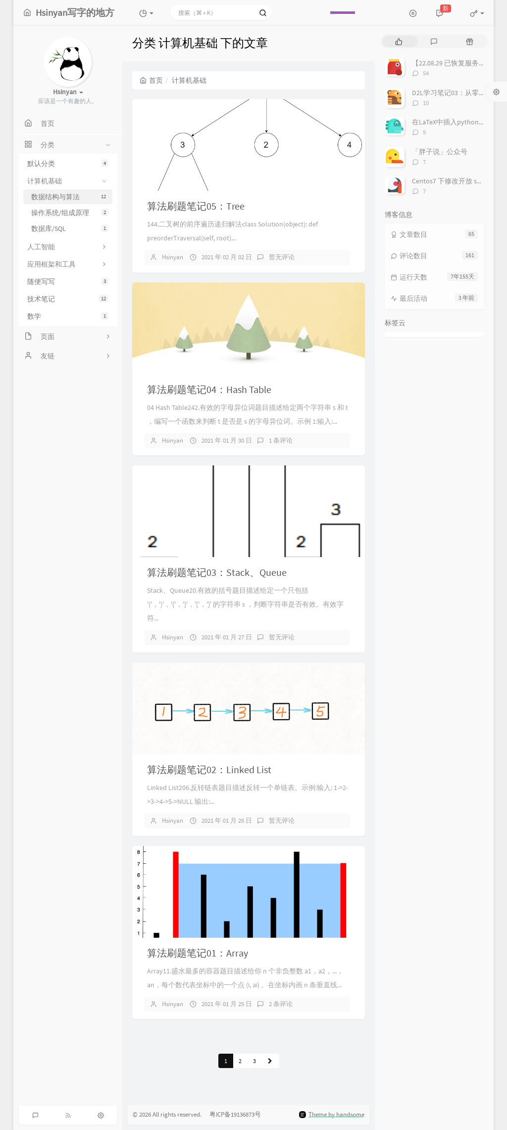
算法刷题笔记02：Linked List (209, 769)
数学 (67, 316)
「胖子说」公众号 (439, 151)
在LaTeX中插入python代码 (452, 121)
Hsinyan (172, 257)
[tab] (398, 41)
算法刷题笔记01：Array (197, 953)
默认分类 (67, 163)
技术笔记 (67, 298)
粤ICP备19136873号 (232, 1115)
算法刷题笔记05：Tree (196, 206)
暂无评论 (282, 257)
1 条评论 (281, 440)
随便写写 (67, 281)
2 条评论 (281, 1004)
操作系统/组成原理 (69, 212)
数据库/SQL (69, 228)
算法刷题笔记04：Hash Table (209, 389)
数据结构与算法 (69, 196)
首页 (151, 80)
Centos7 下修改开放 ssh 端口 (455, 180)
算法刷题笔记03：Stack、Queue (217, 572)
